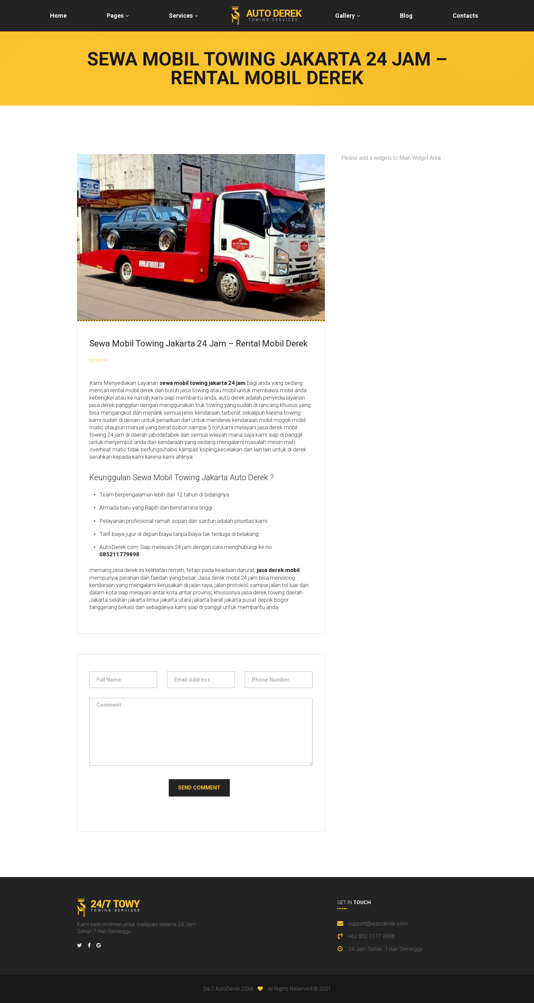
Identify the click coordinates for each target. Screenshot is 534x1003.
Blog (406, 15)
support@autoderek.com (378, 923)
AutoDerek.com (118, 547)
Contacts (465, 15)
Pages (115, 15)
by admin (98, 360)
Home (58, 15)
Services (181, 15)
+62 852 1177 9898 (371, 936)
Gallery (345, 15)
